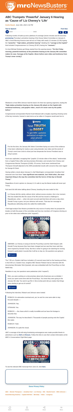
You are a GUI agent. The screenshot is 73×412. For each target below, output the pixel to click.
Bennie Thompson (16, 392)
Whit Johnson (60, 392)
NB (44, 392)
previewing (9, 38)
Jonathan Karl (27, 392)
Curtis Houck (10, 25)
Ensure (27, 335)
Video (43, 394)
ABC (6, 392)
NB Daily (36, 394)
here (43, 367)
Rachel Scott (51, 392)
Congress (49, 394)
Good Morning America (12, 394)
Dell (20, 335)
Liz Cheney (37, 392)
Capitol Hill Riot (27, 394)
